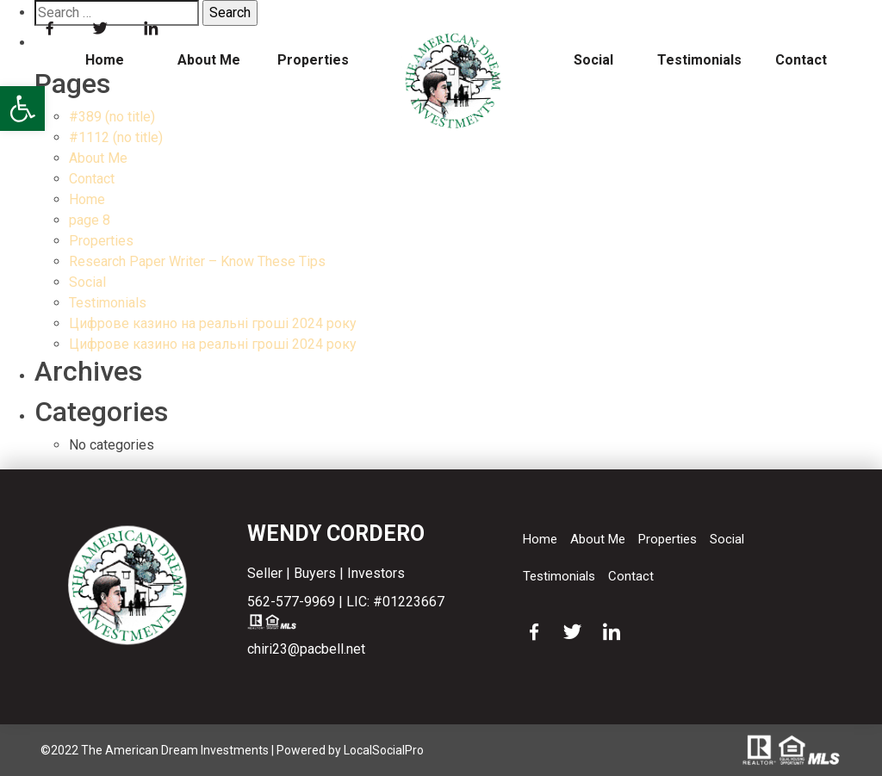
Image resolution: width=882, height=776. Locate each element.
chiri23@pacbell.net (306, 649)
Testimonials (697, 60)
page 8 (89, 220)
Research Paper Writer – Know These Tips (197, 261)
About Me (208, 60)
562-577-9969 (291, 601)
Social (593, 60)
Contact (801, 60)
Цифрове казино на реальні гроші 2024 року (213, 323)
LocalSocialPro (384, 750)
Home (104, 60)
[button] (22, 108)
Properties (313, 60)
